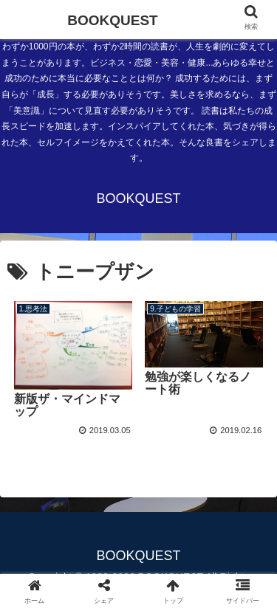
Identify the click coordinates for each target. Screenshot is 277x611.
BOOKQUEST (112, 20)
